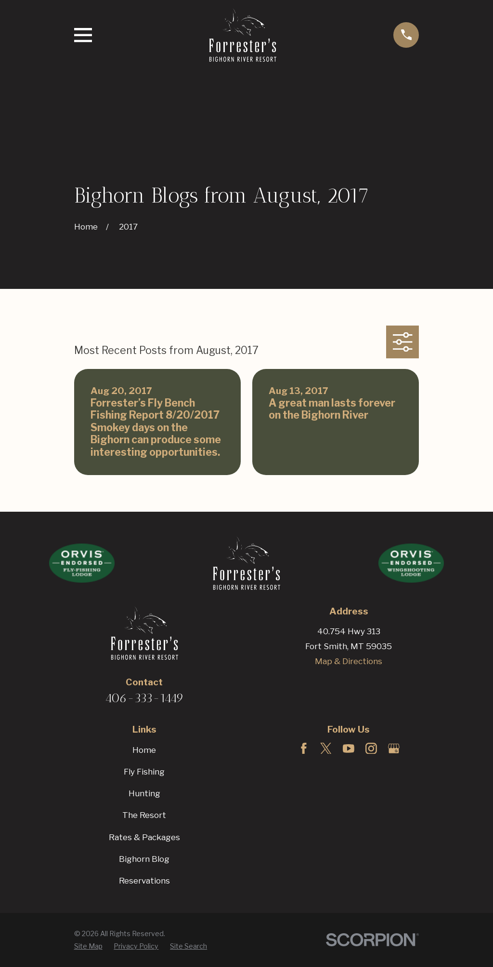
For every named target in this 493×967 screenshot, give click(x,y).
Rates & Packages (144, 837)
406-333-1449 (144, 698)
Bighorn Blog (144, 859)
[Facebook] (304, 748)
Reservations (144, 880)
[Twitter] (326, 748)
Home (144, 750)
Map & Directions (348, 661)
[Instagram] (371, 748)
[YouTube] (348, 748)
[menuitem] (88, 946)
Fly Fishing (144, 771)
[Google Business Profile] (394, 748)
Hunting (144, 793)
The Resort (144, 815)
